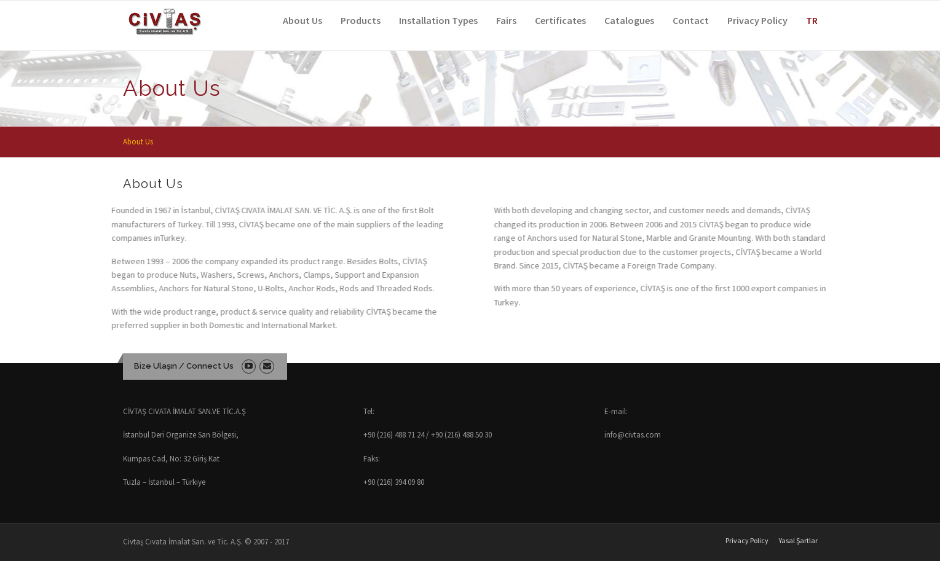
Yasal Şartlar (798, 540)
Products (361, 20)
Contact (691, 20)
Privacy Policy (757, 20)
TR (812, 20)
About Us (302, 20)
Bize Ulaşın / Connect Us (184, 366)
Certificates (560, 20)
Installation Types (438, 20)
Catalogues (629, 20)
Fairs (506, 20)
